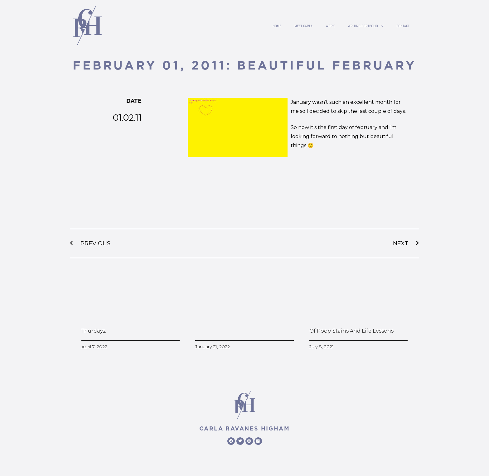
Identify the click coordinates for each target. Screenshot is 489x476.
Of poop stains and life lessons (351, 331)
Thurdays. (93, 331)
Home (277, 25)
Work (330, 25)
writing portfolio (365, 26)
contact (402, 25)
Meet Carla (303, 25)
